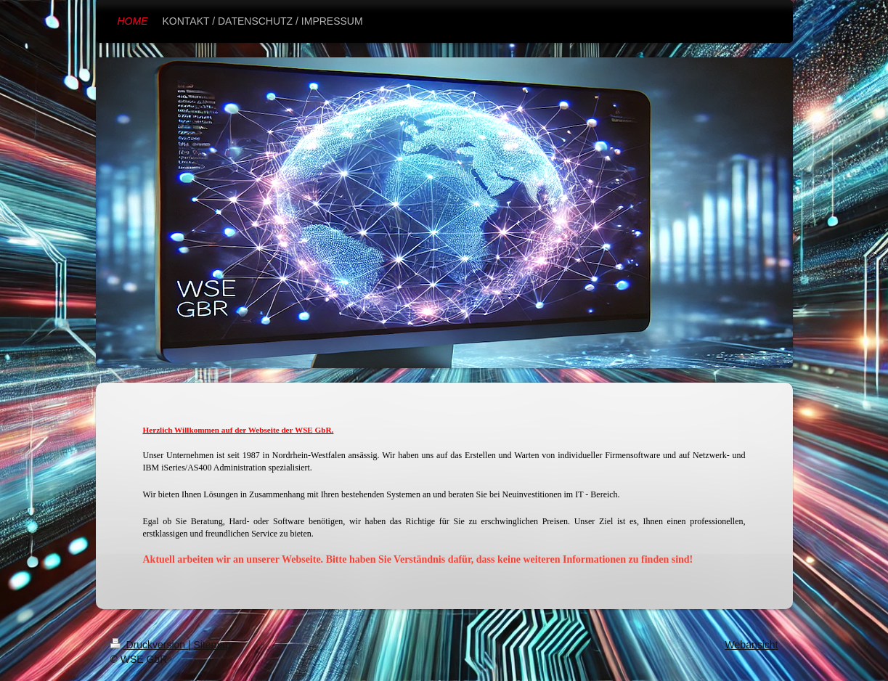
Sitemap (212, 645)
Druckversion (149, 645)
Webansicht (751, 645)
